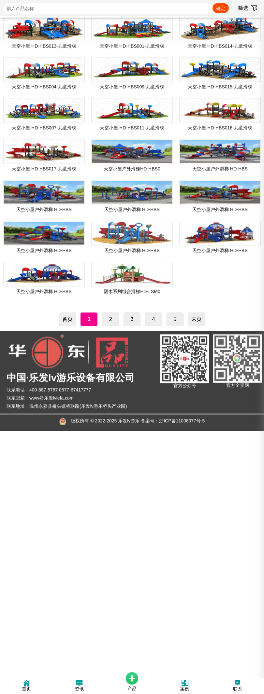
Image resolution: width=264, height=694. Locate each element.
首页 (67, 567)
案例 (184, 686)
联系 (237, 686)
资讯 (79, 686)
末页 (196, 567)
